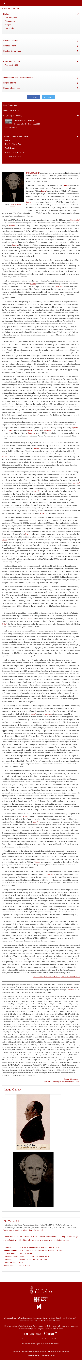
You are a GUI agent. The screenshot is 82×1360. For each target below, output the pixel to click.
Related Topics (9, 46)
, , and (56, 977)
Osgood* (36, 491)
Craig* (4, 624)
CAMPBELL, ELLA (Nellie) (24, 120)
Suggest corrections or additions (58, 1351)
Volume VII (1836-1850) (10, 8)
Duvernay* (70, 990)
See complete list (13, 156)
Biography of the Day (12, 116)
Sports (7, 140)
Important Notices (33, 1355)
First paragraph (11, 18)
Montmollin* (75, 220)
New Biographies (10, 105)
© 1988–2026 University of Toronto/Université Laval (60, 1082)
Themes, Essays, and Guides (16, 136)
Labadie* (76, 483)
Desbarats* (59, 286)
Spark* (29, 202)
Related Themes (10, 41)
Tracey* (35, 822)
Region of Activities (11, 88)
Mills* (42, 513)
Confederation (10, 148)
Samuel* (65, 185)
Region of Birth (9, 83)
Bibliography (10, 21)
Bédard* (29, 430)
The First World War (13, 144)
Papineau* (48, 430)
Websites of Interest (48, 1355)
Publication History (11, 61)
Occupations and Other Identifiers (18, 78)
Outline (6, 14)
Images (8, 25)
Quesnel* (76, 428)
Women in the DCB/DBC (14, 152)
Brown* (44, 191)
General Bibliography (71, 1079)
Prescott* (30, 618)
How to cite (9, 28)
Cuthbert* (9, 430)
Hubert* (12, 226)
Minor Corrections (11, 110)
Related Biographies (12, 51)
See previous (11, 128)
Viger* (33, 714)
